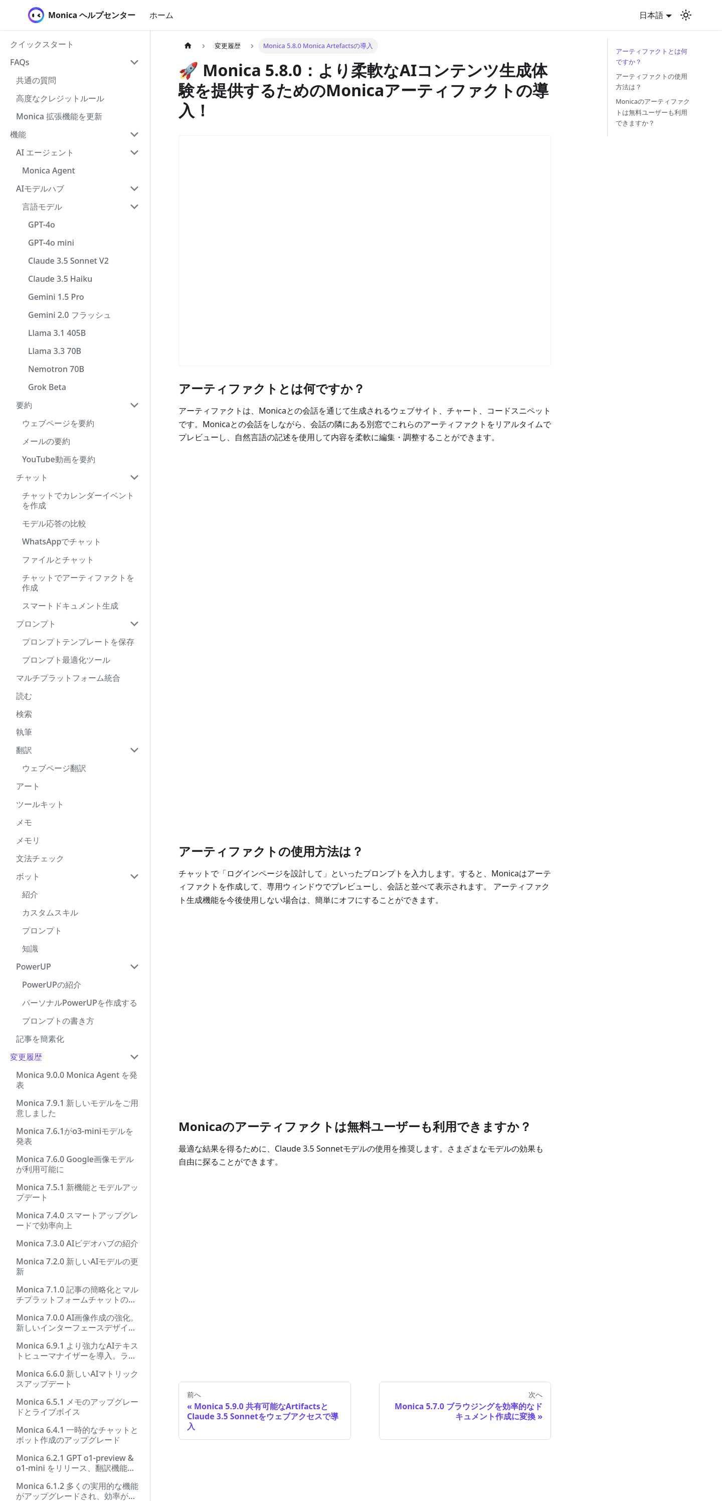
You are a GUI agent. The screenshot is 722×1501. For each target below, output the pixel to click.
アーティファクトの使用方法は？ (651, 81)
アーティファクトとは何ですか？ (651, 56)
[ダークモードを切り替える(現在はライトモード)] (686, 15)
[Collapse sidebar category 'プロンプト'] (134, 624)
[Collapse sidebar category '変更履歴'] (134, 1057)
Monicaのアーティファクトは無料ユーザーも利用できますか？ (653, 112)
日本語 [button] (651, 15)
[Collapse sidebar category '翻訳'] (134, 750)
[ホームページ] (188, 46)
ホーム (161, 15)
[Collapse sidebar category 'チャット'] (134, 477)
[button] (74, 62)
